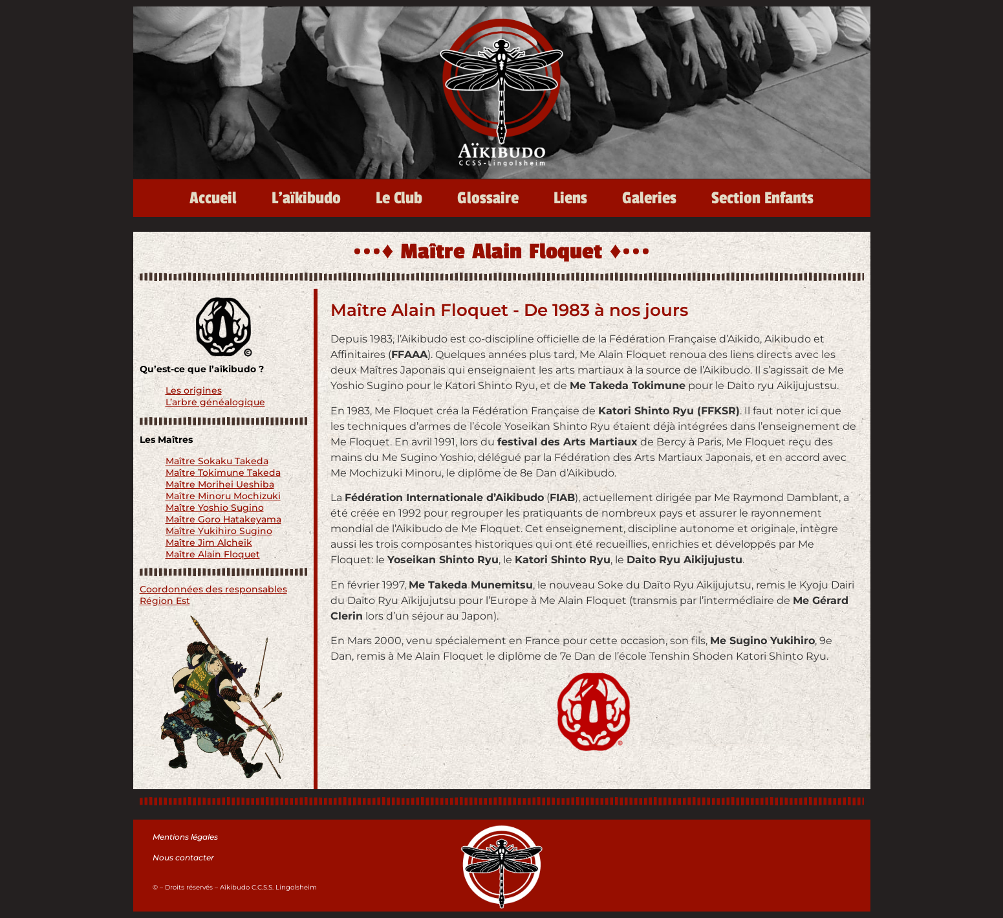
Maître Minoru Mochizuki (223, 496)
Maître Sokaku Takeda (217, 461)
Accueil (213, 198)
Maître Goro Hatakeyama (223, 519)
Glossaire (488, 198)
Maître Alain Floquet (213, 554)
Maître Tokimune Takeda (223, 472)
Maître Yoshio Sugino (215, 507)
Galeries (649, 198)
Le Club (399, 198)
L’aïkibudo (306, 198)
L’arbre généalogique (215, 402)
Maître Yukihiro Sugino (219, 531)
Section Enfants (762, 198)
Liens (570, 198)
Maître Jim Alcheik (209, 542)
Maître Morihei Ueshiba (220, 484)
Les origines (194, 390)
